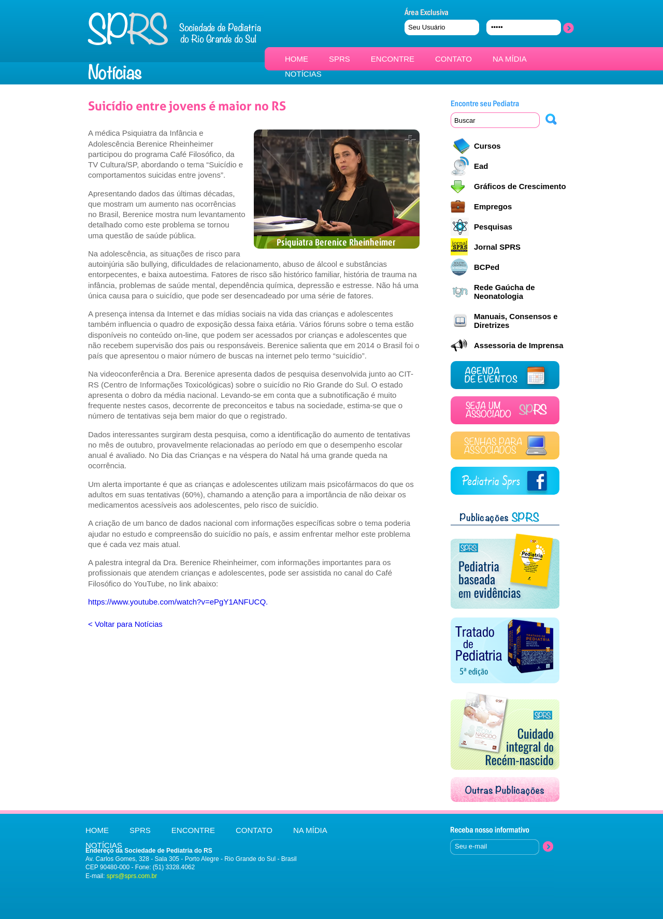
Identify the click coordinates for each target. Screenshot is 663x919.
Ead (481, 166)
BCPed (486, 267)
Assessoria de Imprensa (519, 345)
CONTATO (453, 58)
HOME (296, 58)
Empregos (493, 206)
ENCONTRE (392, 58)
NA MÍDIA (510, 58)
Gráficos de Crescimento (520, 186)
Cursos (487, 145)
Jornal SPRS (497, 246)
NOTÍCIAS (303, 73)
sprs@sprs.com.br (132, 876)
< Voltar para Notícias (125, 624)
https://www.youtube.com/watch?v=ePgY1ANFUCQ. (178, 601)
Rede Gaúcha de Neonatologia (504, 291)
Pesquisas (493, 226)
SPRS (339, 58)
